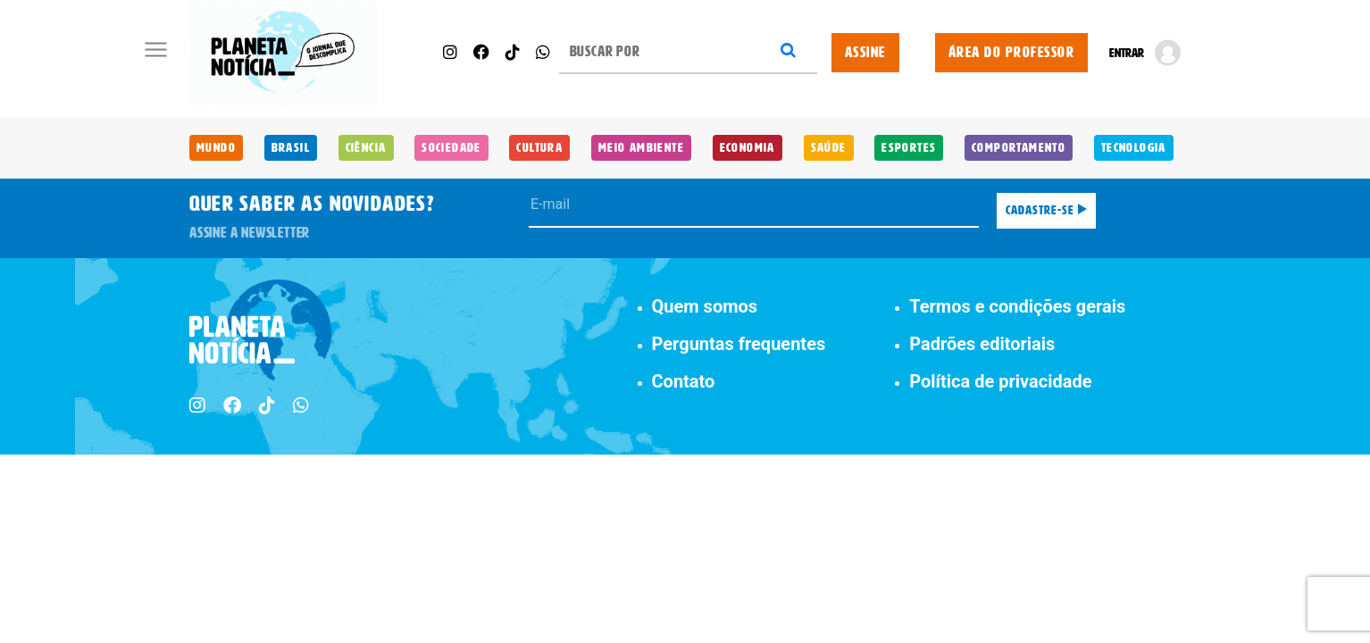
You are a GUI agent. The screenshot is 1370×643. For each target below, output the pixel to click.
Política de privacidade (1000, 381)
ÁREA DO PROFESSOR (1011, 53)
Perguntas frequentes (739, 344)
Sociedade (451, 147)
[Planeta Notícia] (283, 53)
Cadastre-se (1046, 210)
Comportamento (1018, 147)
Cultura (539, 147)
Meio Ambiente (641, 147)
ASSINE (865, 53)
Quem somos (705, 306)
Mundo (216, 147)
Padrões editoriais (982, 344)
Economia (747, 147)
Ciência (366, 147)
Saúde (829, 147)
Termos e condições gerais (1017, 306)
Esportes (908, 147)
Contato (683, 381)
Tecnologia (1133, 147)
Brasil (290, 147)
